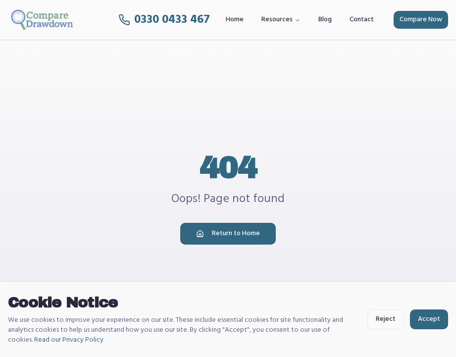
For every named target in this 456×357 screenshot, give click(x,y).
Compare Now (421, 19)
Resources (281, 19)
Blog (325, 19)
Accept (429, 319)
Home (235, 19)
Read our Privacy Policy (68, 340)
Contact (362, 19)
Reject (386, 319)
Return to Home (228, 233)
